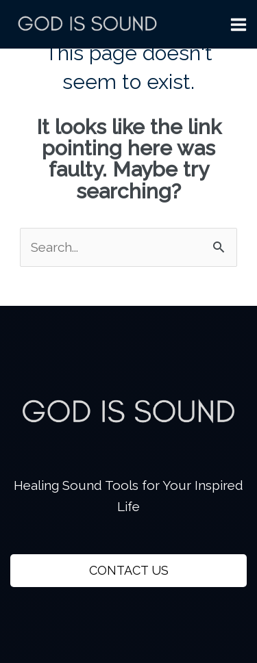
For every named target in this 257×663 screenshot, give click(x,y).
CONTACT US (129, 570)
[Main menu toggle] (239, 24)
